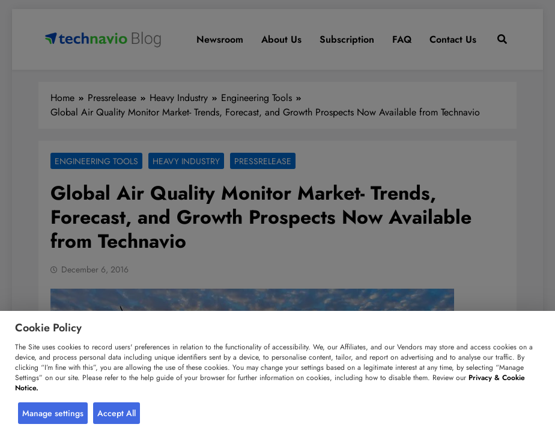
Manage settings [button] (52, 413)
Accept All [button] (116, 413)
